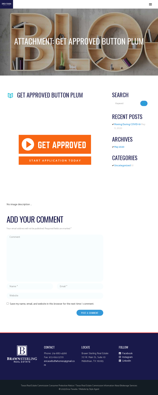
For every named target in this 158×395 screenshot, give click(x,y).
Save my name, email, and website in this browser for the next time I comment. (52, 304)
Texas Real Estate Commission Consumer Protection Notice (47, 385)
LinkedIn (125, 361)
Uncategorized (122, 166)
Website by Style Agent (89, 389)
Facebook (126, 353)
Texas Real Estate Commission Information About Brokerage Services (106, 385)
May (119, 147)
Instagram (126, 357)
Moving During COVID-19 (127, 124)
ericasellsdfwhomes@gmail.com (59, 363)
